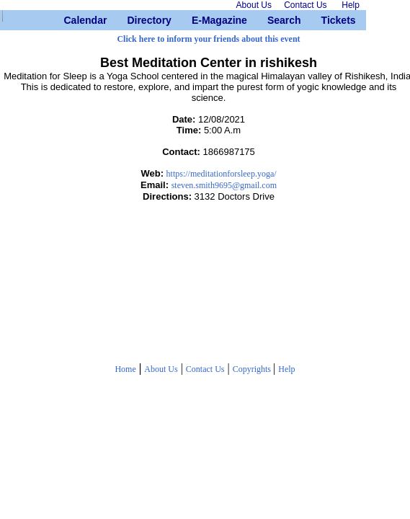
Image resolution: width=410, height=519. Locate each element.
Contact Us (205, 369)
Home (125, 369)
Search (272, 20)
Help (286, 369)
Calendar (69, 20)
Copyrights (253, 369)
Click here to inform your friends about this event (208, 39)
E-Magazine (197, 20)
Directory (132, 20)
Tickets (326, 20)
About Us (160, 369)
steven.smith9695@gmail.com (224, 185)
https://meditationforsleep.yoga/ (221, 174)
